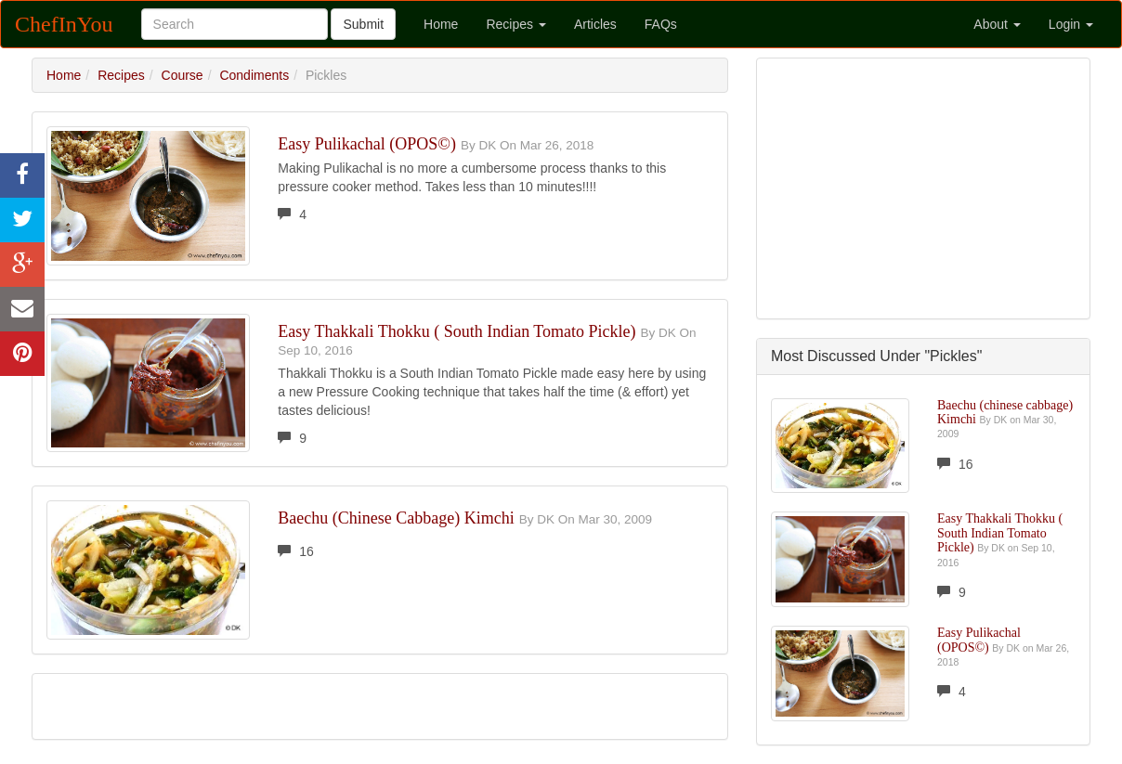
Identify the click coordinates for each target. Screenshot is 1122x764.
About (996, 24)
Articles (595, 24)
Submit (363, 24)
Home (441, 24)
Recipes (515, 24)
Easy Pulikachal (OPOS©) (367, 144)
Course (182, 75)
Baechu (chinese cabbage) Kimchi (396, 518)
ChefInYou (64, 24)
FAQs (661, 24)
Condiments (254, 75)
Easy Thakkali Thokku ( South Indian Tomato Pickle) (456, 331)
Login (1071, 24)
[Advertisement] (923, 188)
